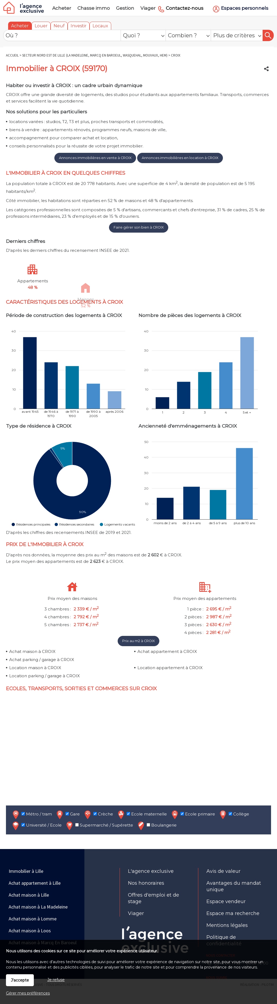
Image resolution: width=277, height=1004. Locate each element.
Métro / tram (31, 814)
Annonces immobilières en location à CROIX (180, 158)
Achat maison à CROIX (32, 651)
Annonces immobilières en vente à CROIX (95, 158)
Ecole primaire (192, 814)
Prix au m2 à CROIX (138, 641)
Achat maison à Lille (29, 895)
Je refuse (56, 979)
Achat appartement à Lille (35, 883)
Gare (67, 814)
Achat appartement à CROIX (167, 651)
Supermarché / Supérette (99, 825)
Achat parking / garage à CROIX (41, 659)
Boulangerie (157, 825)
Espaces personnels (244, 8)
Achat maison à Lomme (33, 919)
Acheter (20, 25)
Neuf (59, 25)
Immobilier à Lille (26, 871)
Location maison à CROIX (35, 667)
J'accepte (20, 980)
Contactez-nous (184, 8)
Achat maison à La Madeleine (38, 907)
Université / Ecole (36, 825)
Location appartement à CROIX (170, 667)
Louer (41, 25)
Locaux (100, 25)
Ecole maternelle (142, 814)
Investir (79, 25)
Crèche (98, 814)
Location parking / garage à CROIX (44, 675)
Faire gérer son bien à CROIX (139, 227)
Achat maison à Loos (30, 930)
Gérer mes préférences (28, 993)
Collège (234, 814)
